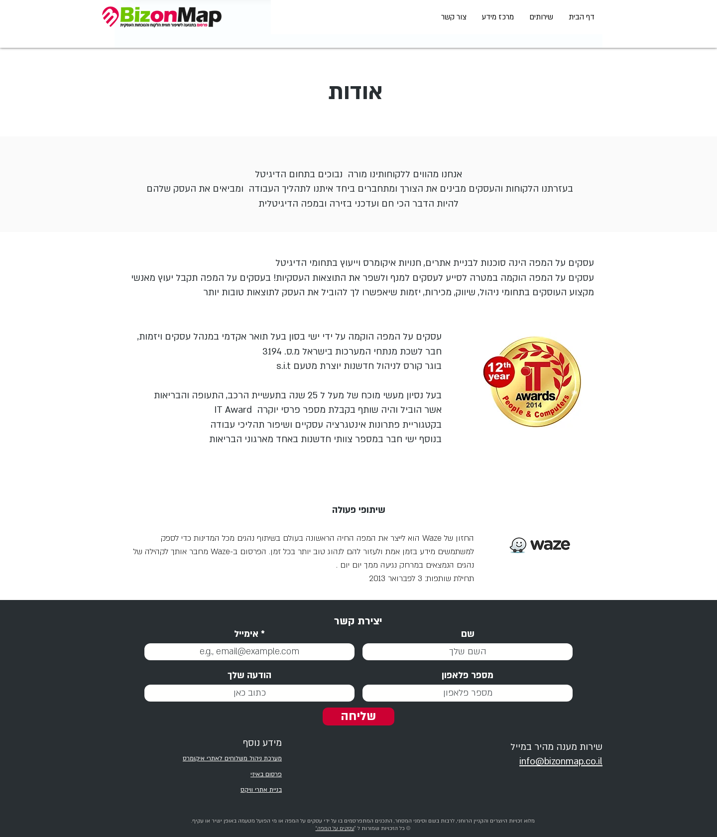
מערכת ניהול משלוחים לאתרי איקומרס (232, 758)
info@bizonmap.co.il (560, 761)
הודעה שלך (249, 675)
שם (468, 634)
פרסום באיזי (266, 774)
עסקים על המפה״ (335, 828)
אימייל (246, 634)
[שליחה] (358, 716)
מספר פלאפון (467, 675)
